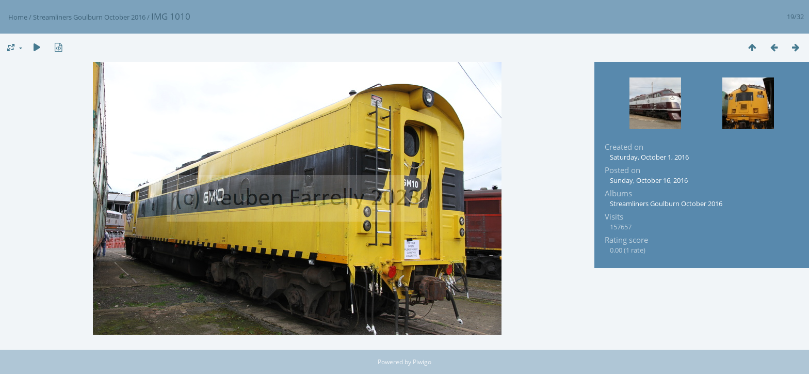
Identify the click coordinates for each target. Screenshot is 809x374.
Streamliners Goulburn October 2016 (89, 17)
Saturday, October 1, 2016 (649, 157)
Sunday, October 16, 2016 (649, 180)
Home (17, 17)
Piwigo (422, 361)
